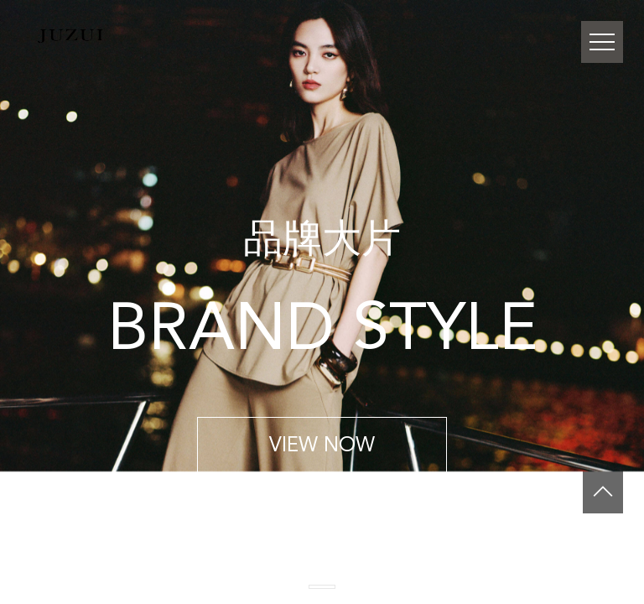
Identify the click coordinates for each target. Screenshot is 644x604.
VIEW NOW (322, 444)
